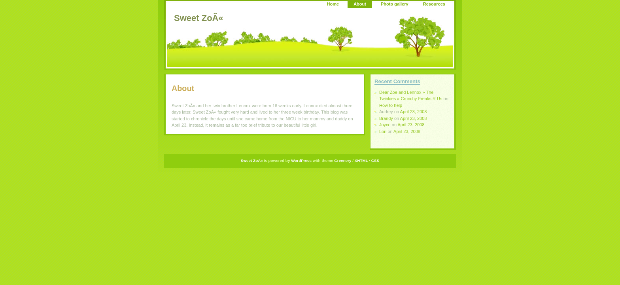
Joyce (385, 124)
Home (333, 4)
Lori (382, 131)
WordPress (301, 160)
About (359, 4)
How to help (390, 105)
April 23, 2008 (413, 111)
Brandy (386, 118)
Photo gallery (394, 4)
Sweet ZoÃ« (198, 18)
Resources (434, 4)
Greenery (342, 160)
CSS (375, 160)
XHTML (361, 160)
